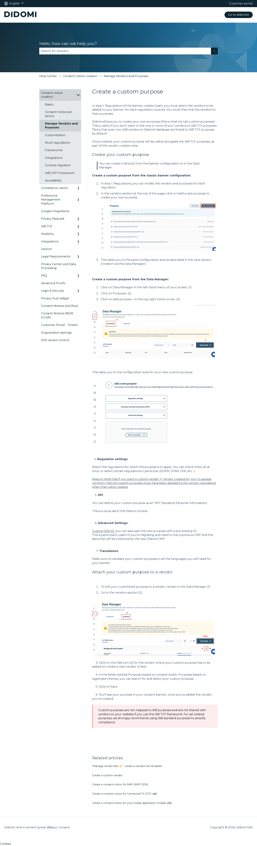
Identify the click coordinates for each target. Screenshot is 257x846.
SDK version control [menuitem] (55, 340)
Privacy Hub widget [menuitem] (55, 298)
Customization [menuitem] (55, 135)
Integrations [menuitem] (53, 157)
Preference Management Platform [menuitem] (51, 199)
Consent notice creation (80, 76)
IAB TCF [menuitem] (46, 226)
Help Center (48, 76)
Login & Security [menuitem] (52, 290)
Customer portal (241, 3)
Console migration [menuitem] (58, 165)
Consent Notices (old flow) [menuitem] (59, 306)
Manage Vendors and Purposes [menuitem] (61, 125)
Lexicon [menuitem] (46, 249)
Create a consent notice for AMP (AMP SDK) (120, 784)
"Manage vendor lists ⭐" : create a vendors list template (127, 766)
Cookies (5, 843)
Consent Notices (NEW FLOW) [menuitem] (57, 315)
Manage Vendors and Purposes (126, 76)
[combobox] (125, 51)
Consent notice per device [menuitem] (58, 114)
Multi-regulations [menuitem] (57, 142)
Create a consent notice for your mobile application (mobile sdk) (132, 803)
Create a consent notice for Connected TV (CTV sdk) (124, 793)
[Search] (214, 51)
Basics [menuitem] (49, 104)
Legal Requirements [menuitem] (55, 256)
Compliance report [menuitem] (54, 188)
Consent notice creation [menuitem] (52, 94)
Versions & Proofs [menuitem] (53, 283)
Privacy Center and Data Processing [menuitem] (58, 266)
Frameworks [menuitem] (54, 150)
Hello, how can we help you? (68, 43)
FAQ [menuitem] (44, 275)
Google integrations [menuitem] (55, 211)
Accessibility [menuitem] (53, 180)
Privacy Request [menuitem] (52, 218)
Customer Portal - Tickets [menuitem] (59, 325)
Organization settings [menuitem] (56, 332)
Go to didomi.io (238, 14)
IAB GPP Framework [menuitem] (59, 173)
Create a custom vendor (107, 775)
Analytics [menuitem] (47, 233)
